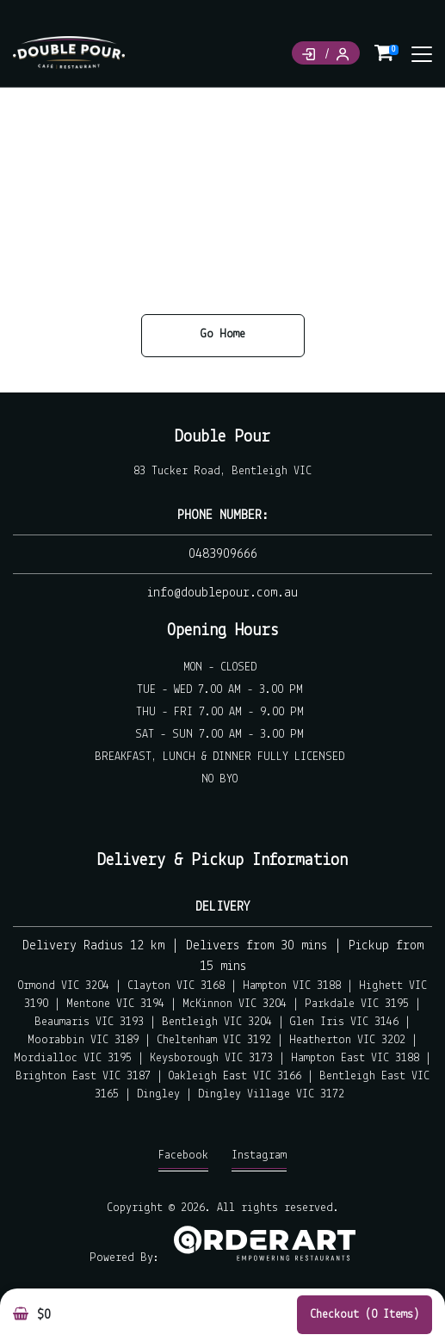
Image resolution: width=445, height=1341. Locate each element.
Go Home (223, 334)
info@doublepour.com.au (222, 593)
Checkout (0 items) (364, 1314)
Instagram (259, 1160)
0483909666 (223, 554)
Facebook (183, 1160)
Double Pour (222, 437)
